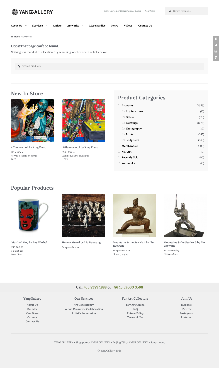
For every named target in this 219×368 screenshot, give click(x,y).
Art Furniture (134, 111)
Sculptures (132, 140)
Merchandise (97, 25)
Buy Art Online (135, 304)
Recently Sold (130, 157)
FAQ (135, 309)
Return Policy (135, 313)
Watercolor (128, 163)
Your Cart (150, 10)
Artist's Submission (84, 313)
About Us (16, 25)
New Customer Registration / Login (122, 10)
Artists (57, 25)
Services (37, 25)
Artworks (73, 25)
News (114, 25)
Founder (32, 309)
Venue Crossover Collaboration (84, 309)
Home (17, 36)
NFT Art (127, 151)
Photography (134, 128)
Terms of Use (135, 317)
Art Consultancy (84, 304)
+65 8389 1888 (95, 287)
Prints (129, 134)
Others (130, 117)
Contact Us (145, 25)
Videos (128, 25)
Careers (32, 317)
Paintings (132, 122)
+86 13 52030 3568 (127, 287)
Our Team (32, 313)
